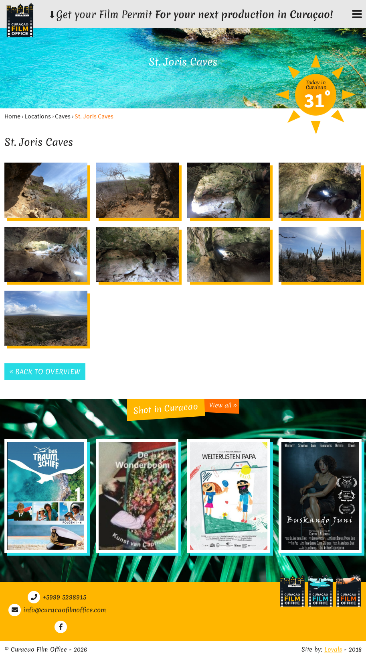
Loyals (333, 650)
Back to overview (45, 371)
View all (223, 405)
